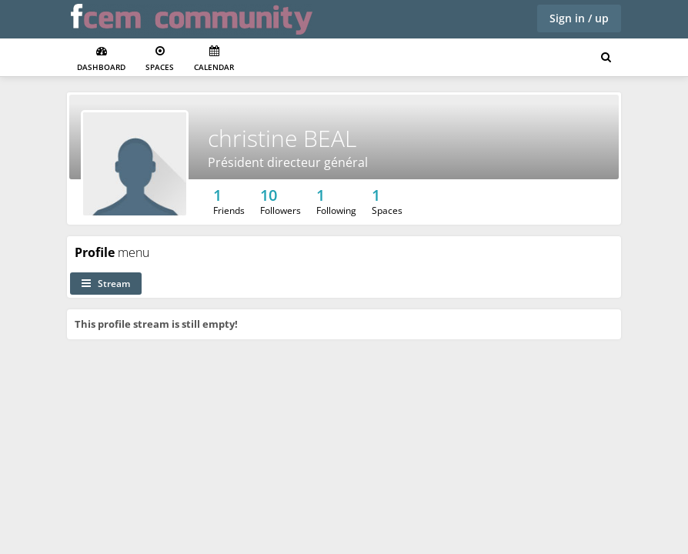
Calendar (214, 58)
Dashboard (101, 58)
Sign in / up (579, 18)
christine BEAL (282, 138)
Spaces (159, 58)
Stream (106, 283)
